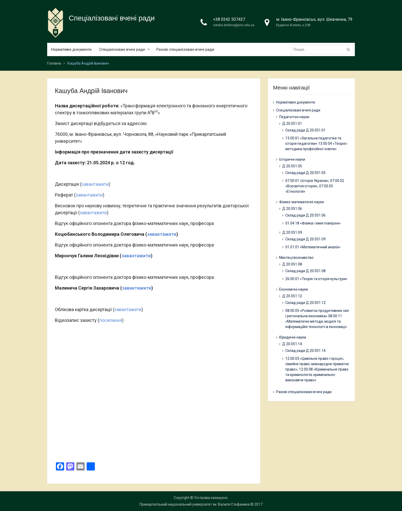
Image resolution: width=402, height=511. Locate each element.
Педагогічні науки (294, 117)
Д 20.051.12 (292, 296)
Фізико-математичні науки (301, 202)
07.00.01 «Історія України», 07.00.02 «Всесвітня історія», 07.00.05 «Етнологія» (314, 186)
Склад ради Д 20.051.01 (305, 130)
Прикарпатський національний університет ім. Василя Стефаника (194, 504)
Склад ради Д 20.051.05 (305, 173)
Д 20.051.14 (292, 344)
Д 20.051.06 (292, 209)
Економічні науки (293, 289)
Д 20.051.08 (292, 264)
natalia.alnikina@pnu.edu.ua (233, 25)
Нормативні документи (71, 49)
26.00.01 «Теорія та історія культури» (316, 279)
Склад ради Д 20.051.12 (305, 303)
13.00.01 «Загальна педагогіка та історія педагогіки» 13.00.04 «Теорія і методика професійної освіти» (316, 143)
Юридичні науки (292, 337)
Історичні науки (292, 159)
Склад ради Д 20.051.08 (305, 271)
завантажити (95, 184)
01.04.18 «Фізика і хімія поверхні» (313, 223)
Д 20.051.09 (292, 232)
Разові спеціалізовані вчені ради (185, 49)
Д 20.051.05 (292, 166)
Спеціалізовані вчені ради (112, 18)
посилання (110, 320)
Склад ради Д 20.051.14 (305, 351)
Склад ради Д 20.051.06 (305, 215)
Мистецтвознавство (296, 257)
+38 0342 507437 (229, 19)
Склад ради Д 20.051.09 (305, 239)
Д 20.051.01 (292, 123)
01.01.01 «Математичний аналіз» (312, 247)
